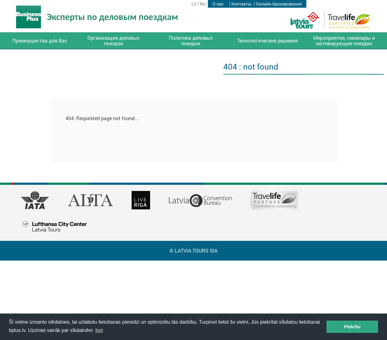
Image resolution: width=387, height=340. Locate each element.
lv (193, 4)
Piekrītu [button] (352, 326)
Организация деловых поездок (113, 40)
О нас (218, 4)
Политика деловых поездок (191, 40)
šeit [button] (99, 330)
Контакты (241, 4)
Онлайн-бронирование (279, 4)
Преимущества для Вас (39, 40)
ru (202, 4)
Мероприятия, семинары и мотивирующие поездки (344, 40)
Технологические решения (267, 40)
